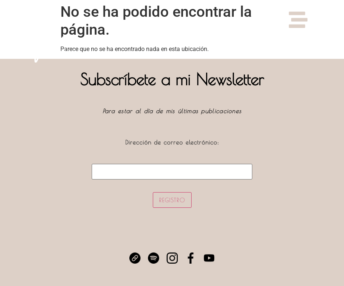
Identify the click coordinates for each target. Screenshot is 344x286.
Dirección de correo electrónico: (172, 159)
